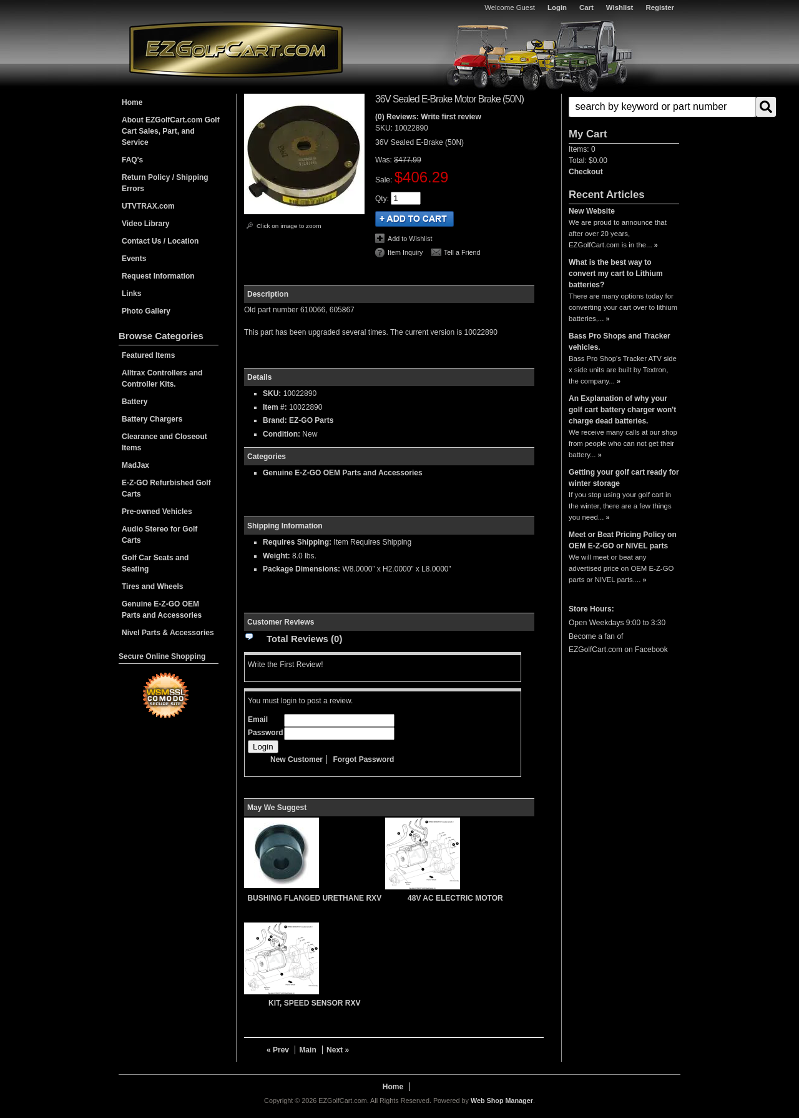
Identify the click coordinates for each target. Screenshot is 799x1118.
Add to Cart (414, 219)
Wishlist (620, 7)
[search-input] (662, 107)
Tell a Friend (462, 252)
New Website (592, 211)
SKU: (385, 128)
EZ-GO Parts (311, 420)
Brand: (275, 420)
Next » (337, 1050)
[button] (624, 107)
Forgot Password (363, 759)
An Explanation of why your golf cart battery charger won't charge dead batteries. (622, 409)
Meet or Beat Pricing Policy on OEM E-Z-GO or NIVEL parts (623, 540)
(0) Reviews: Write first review (428, 116)
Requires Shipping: (297, 542)
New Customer (296, 759)
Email (258, 719)
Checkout (586, 171)
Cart (586, 7)
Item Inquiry (405, 252)
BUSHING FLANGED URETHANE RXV (314, 898)
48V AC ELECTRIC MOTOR (455, 898)
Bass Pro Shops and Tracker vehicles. (619, 342)
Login (557, 7)
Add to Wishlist (410, 238)
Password (265, 732)
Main (307, 1050)
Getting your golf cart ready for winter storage (624, 478)
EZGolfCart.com (236, 49)
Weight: (276, 556)
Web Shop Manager (502, 1100)
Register (659, 7)
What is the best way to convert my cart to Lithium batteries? (616, 273)
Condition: (281, 434)
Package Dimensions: (301, 569)
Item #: (276, 407)
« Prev (278, 1050)
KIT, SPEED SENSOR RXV (314, 1003)
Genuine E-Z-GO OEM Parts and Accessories (343, 472)
